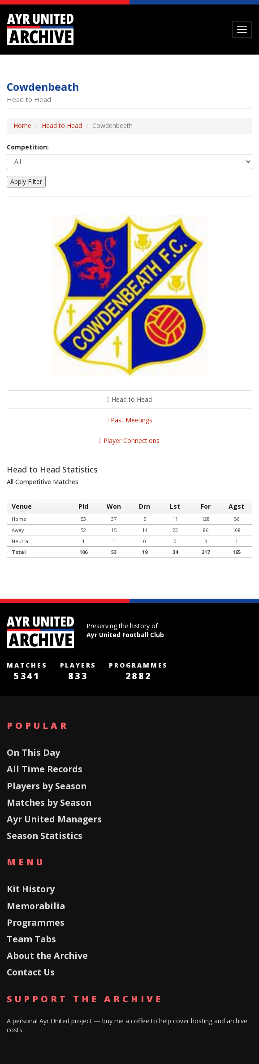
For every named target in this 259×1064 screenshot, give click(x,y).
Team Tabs (31, 939)
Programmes (36, 922)
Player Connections (129, 440)
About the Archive (47, 955)
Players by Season (46, 786)
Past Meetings (129, 420)
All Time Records (44, 769)
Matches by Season (49, 802)
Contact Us (31, 972)
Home (22, 125)
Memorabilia (36, 906)
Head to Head (62, 125)
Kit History (31, 889)
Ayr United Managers (54, 819)
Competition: (28, 147)
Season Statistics (44, 836)
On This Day (33, 752)
